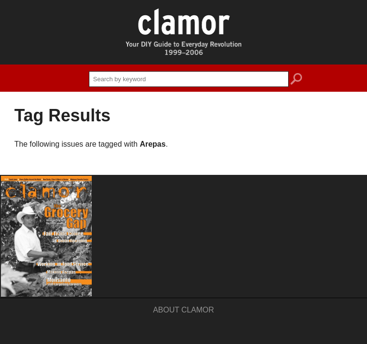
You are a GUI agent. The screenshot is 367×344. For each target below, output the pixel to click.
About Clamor (183, 310)
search (296, 80)
